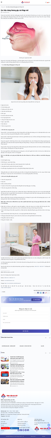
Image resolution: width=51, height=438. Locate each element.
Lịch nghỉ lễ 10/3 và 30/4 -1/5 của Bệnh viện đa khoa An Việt (17, 373)
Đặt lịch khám (36, 299)
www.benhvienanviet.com (9, 280)
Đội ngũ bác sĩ (4, 423)
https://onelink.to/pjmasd (6, 287)
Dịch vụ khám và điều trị (23, 421)
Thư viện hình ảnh (4, 427)
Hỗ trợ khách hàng (21, 425)
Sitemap (43, 436)
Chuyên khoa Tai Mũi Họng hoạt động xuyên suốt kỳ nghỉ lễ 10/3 (17, 357)
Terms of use (33, 436)
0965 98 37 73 (42, 266)
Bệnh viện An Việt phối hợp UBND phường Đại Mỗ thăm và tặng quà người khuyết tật (17, 380)
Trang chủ (3, 7)
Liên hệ (2, 430)
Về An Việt (3, 421)
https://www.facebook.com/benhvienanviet (13, 283)
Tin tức (2, 425)
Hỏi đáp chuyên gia (22, 423)
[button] (45, 337)
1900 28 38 (37, 266)
